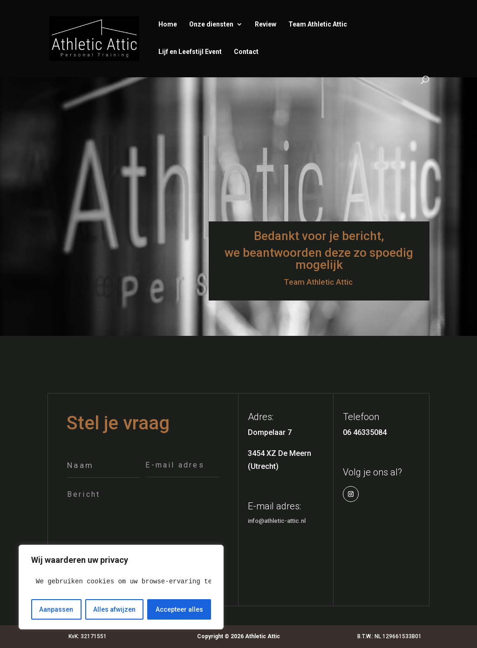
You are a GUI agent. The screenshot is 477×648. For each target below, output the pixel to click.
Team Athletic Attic (317, 24)
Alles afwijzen (114, 609)
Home (167, 24)
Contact (246, 51)
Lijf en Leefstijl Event (190, 51)
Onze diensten (211, 24)
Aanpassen (56, 609)
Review (265, 24)
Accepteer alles (179, 609)
